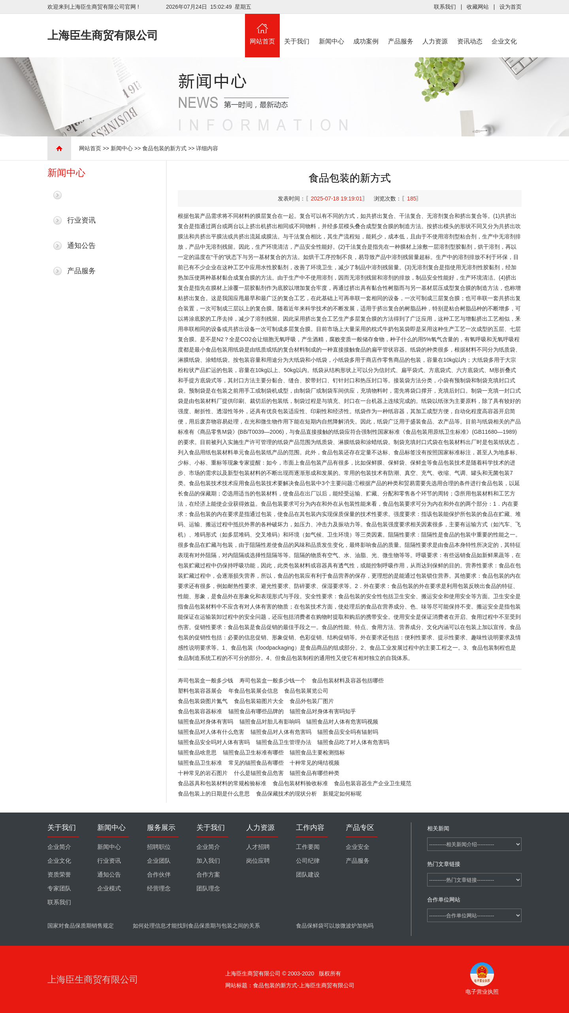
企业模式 (109, 888)
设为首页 (510, 7)
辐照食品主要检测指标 (317, 752)
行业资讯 (81, 220)
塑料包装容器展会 (200, 691)
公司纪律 (308, 861)
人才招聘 (258, 847)
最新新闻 (81, 195)
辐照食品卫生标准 (200, 763)
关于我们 (297, 29)
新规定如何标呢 (342, 793)
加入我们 (208, 861)
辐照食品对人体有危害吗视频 (342, 721)
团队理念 (208, 888)
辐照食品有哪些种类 (314, 773)
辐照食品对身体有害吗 (205, 721)
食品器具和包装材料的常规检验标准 (222, 783)
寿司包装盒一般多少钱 (205, 680)
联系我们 (445, 7)
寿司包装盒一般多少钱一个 (272, 680)
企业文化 (504, 29)
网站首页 (262, 29)
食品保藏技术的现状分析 (286, 793)
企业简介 (59, 847)
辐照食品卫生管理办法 (283, 742)
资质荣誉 (59, 874)
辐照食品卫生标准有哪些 (253, 752)
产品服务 (400, 29)
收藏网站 (478, 7)
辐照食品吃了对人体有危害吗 (353, 742)
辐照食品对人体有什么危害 (211, 732)
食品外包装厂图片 (312, 701)
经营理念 (159, 888)
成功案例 (366, 29)
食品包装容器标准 (200, 711)
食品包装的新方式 (164, 148)
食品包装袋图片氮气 (203, 701)
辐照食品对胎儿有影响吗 (269, 721)
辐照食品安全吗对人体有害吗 (214, 742)
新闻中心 (331, 29)
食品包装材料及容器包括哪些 (348, 680)
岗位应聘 (258, 861)
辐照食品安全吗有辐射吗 (347, 732)
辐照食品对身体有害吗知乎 (323, 711)
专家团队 (59, 888)
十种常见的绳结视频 (314, 763)
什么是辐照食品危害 (259, 773)
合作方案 (208, 874)
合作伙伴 (159, 874)
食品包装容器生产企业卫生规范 (372, 783)
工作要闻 (308, 847)
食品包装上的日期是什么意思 (214, 793)
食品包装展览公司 (306, 691)
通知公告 (81, 245)
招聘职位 (159, 847)
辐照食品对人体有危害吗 (281, 732)
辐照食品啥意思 (197, 752)
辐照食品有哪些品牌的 (256, 711)
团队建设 (308, 874)
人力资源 (435, 29)
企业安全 (357, 847)
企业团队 (159, 861)
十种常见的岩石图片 (203, 773)
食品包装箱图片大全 (259, 701)
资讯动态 (469, 29)
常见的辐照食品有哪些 (256, 763)
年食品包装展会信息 (253, 691)
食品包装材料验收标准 (300, 783)
